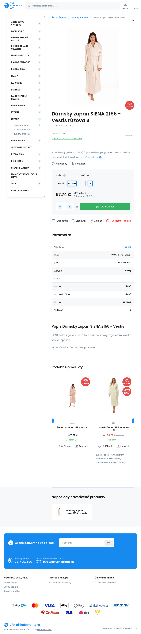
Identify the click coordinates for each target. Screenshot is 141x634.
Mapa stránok (44, 629)
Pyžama (15, 112)
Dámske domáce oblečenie (19, 47)
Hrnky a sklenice (20, 190)
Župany (63, 17)
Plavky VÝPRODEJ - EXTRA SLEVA (24, 175)
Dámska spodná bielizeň (19, 39)
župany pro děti (21, 125)
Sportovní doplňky (21, 147)
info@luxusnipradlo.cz (58, 562)
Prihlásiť (109, 543)
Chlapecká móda (20, 168)
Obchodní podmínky (61, 582)
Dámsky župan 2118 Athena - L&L (113, 429)
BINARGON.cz (131, 628)
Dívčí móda (17, 161)
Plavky (14, 76)
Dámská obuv (18, 69)
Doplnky (15, 89)
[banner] (13, 5)
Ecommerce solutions (113, 628)
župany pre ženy (80, 17)
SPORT (14, 183)
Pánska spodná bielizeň (19, 97)
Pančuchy (16, 82)
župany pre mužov (23, 129)
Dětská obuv (17, 154)
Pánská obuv (18, 140)
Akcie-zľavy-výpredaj (18, 23)
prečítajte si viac (90, 157)
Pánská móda (18, 105)
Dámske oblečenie (20, 62)
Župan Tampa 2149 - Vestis (72, 427)
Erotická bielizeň (20, 55)
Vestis (128, 246)
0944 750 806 (23, 561)
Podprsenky (17, 31)
